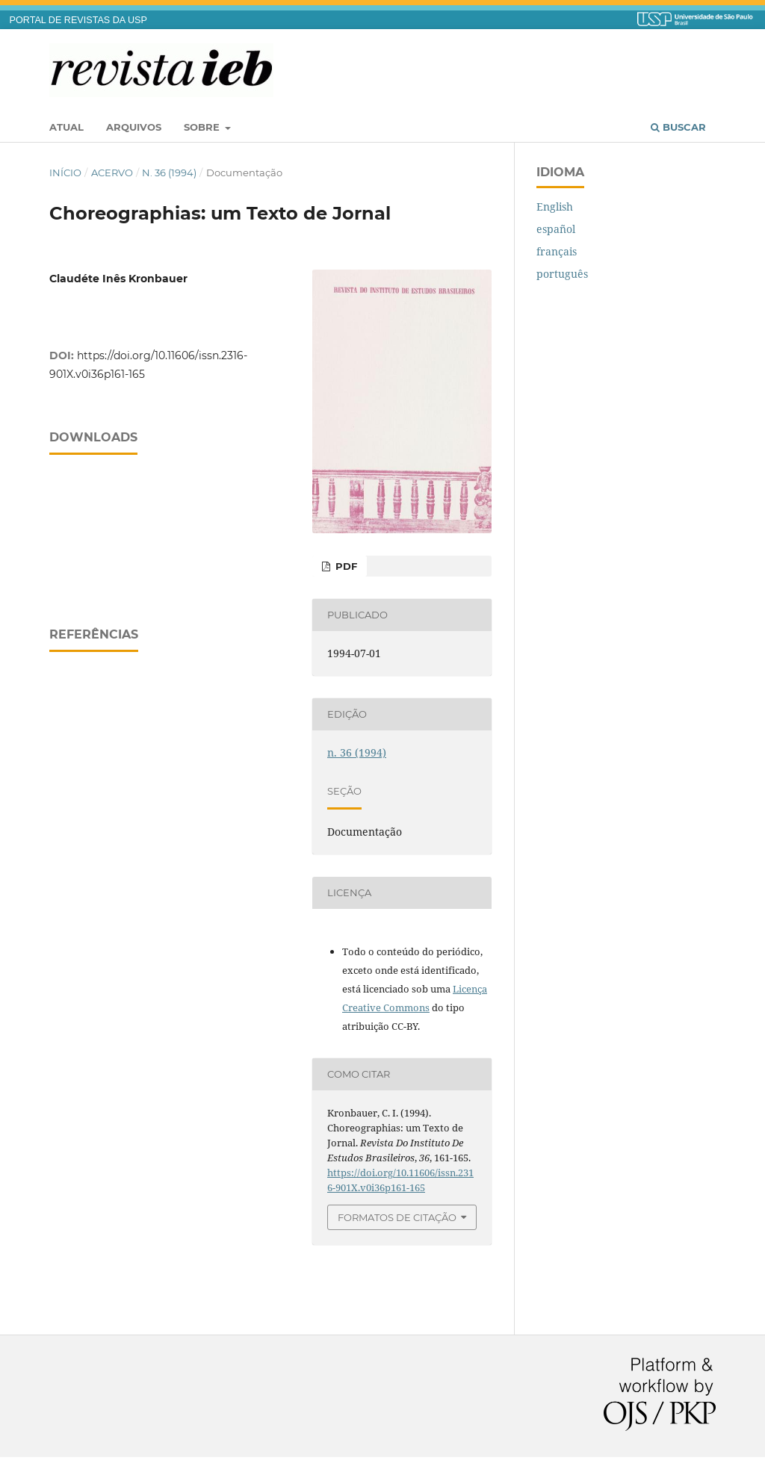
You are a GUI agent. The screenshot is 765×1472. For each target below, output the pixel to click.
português (562, 274)
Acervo (112, 172)
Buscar (678, 127)
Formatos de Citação (397, 1217)
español (555, 229)
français (556, 251)
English (554, 206)
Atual (66, 127)
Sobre (203, 127)
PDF (344, 566)
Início (65, 172)
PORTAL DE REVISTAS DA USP (78, 20)
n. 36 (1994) (169, 172)
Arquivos (133, 127)
